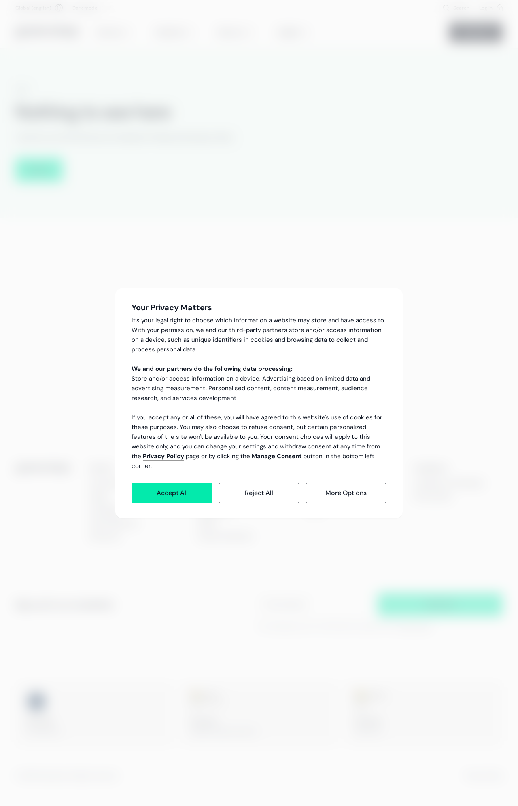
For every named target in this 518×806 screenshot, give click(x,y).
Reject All (259, 493)
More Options (346, 493)
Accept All (172, 493)
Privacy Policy (163, 456)
